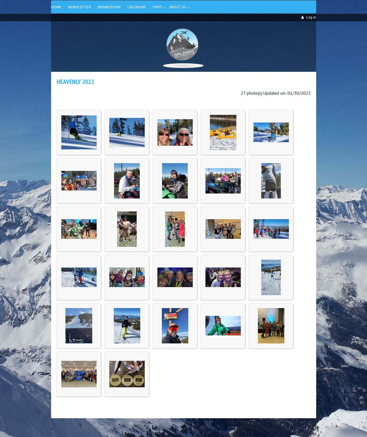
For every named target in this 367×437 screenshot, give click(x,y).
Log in (311, 17)
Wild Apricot (268, 426)
